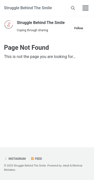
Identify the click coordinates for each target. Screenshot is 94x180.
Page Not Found (26, 47)
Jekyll (65, 165)
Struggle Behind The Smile (28, 8)
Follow (78, 28)
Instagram (15, 158)
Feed (36, 158)
